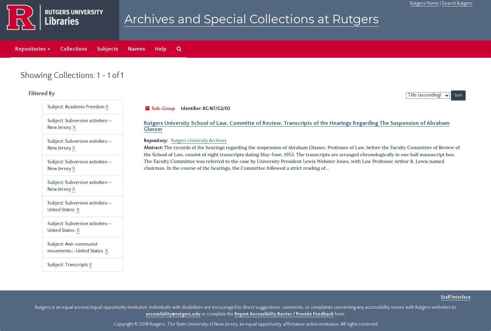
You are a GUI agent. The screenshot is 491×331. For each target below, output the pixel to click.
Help (160, 49)
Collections (73, 49)
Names (136, 49)
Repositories (32, 49)
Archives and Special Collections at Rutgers (251, 19)
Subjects (107, 49)
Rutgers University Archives (199, 140)
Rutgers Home (424, 3)
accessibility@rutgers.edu (173, 314)
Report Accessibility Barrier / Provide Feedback (284, 314)
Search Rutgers (457, 3)
